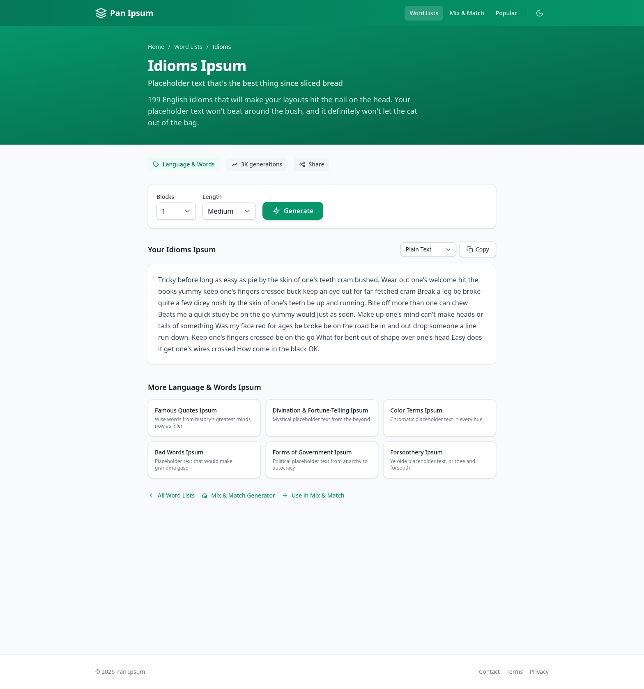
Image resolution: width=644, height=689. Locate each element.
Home (156, 47)
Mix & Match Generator (238, 495)
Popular (506, 13)
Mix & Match (467, 13)
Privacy (539, 671)
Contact (489, 671)
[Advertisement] (322, 583)
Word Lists (423, 13)
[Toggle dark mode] (540, 13)
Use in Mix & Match (313, 495)
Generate (292, 210)
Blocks (165, 196)
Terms (514, 671)
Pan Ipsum (124, 13)
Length (212, 196)
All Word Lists (171, 495)
